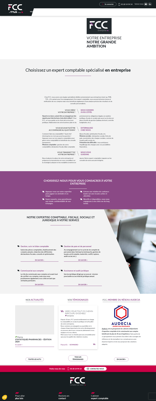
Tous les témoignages (77, 359)
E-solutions (114, 12)
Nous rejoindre (143, 12)
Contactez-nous (95, 369)
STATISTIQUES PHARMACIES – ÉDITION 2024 (33, 341)
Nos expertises (73, 12)
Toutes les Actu (34, 360)
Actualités (127, 12)
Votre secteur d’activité (94, 12)
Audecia (104, 329)
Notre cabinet (56, 12)
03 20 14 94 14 (126, 4)
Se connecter (108, 4)
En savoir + (39, 261)
